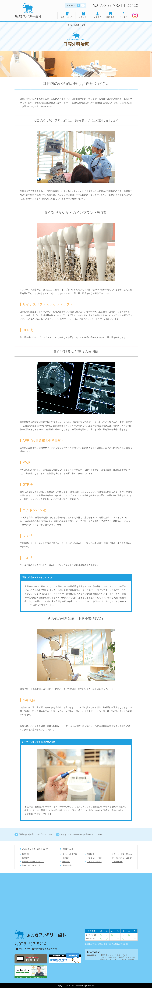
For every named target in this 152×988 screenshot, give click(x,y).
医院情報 (26, 854)
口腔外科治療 (117, 862)
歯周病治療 (67, 865)
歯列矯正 (90, 854)
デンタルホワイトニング (122, 858)
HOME (69, 25)
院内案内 (26, 858)
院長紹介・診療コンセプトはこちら (35, 834)
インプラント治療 (94, 858)
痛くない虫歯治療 (69, 854)
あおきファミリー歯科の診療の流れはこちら (81, 834)
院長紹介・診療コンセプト (33, 862)
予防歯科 (66, 862)
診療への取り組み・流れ (32, 865)
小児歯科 (66, 858)
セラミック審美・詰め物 (122, 854)
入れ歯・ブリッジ (94, 862)
